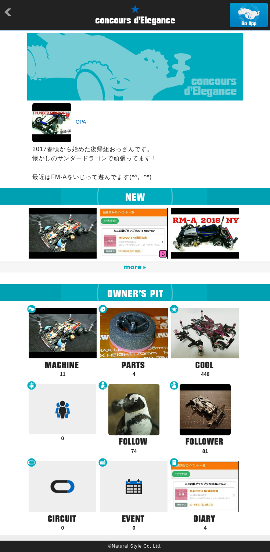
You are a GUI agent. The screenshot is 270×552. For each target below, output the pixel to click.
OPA (81, 122)
